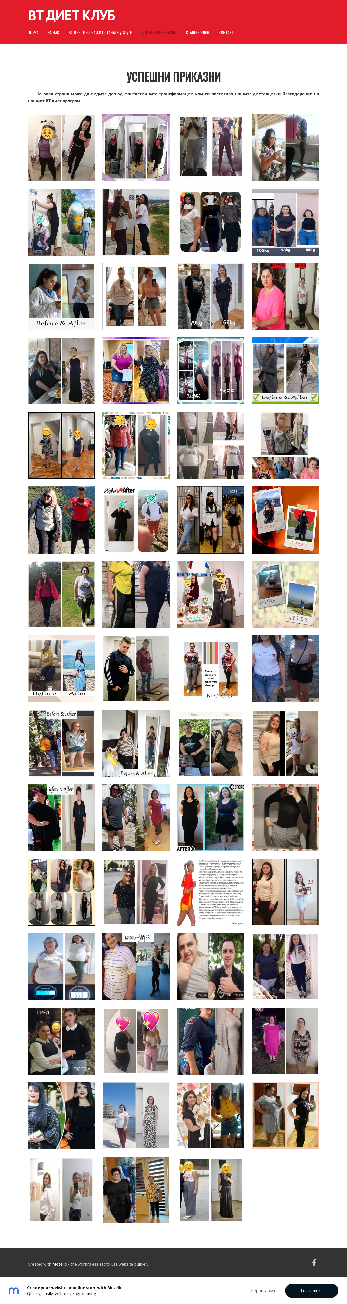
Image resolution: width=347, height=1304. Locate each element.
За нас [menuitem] (53, 32)
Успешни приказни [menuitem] (159, 32)
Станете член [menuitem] (197, 32)
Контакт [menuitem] (226, 32)
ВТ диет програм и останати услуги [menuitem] (100, 32)
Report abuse (263, 1290)
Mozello (59, 1264)
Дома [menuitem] (33, 32)
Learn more (312, 1290)
